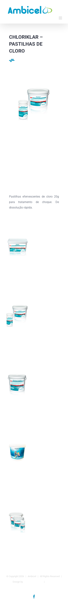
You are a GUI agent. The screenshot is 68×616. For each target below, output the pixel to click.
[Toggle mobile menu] (61, 18)
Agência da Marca (32, 581)
